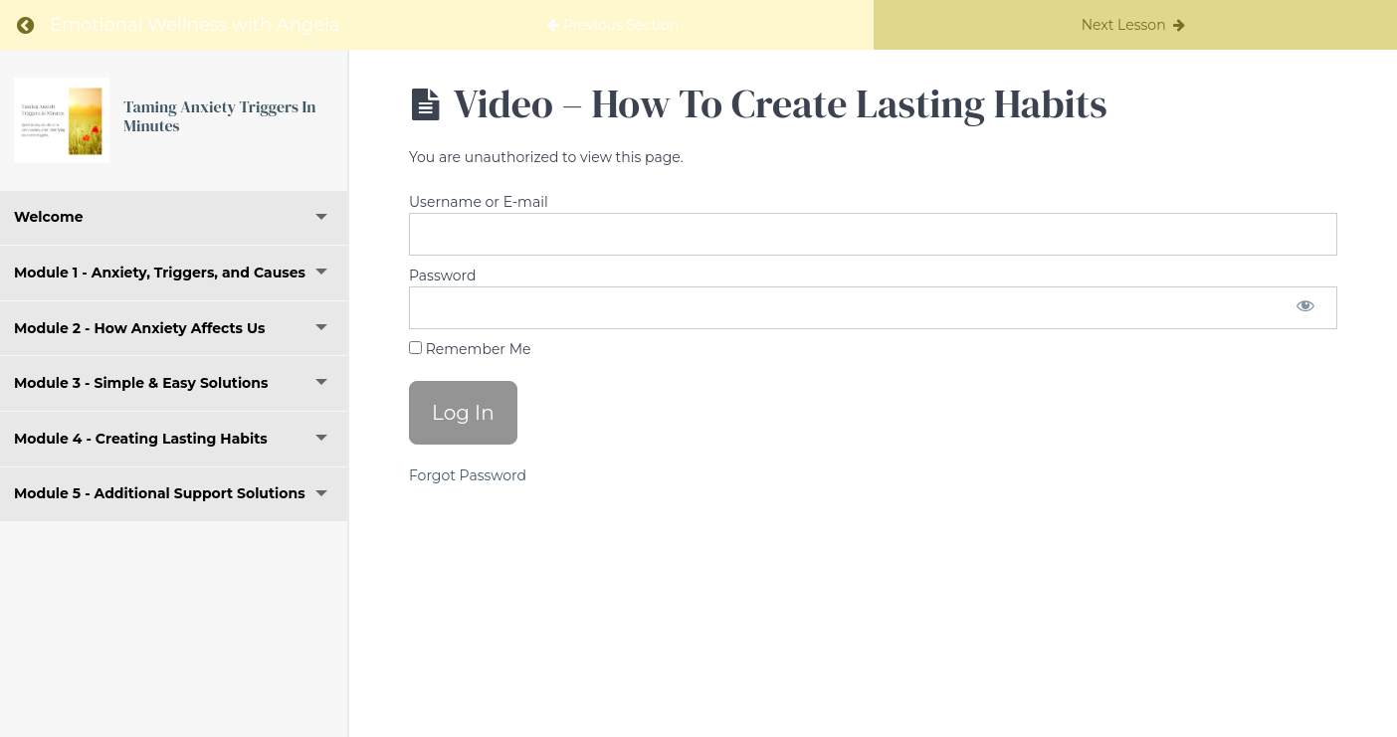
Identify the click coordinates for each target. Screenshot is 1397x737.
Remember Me (469, 349)
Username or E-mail (478, 202)
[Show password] (1305, 307)
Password (442, 275)
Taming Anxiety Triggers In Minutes (219, 115)
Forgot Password (467, 475)
